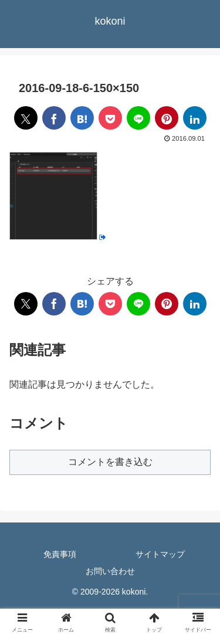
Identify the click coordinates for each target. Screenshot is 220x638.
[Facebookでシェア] (54, 118)
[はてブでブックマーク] (82, 118)
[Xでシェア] (26, 118)
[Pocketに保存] (110, 118)
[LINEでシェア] (138, 118)
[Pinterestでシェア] (166, 118)
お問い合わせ (110, 571)
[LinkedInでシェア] (195, 118)
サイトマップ (160, 554)
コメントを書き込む (110, 462)
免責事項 (59, 554)
